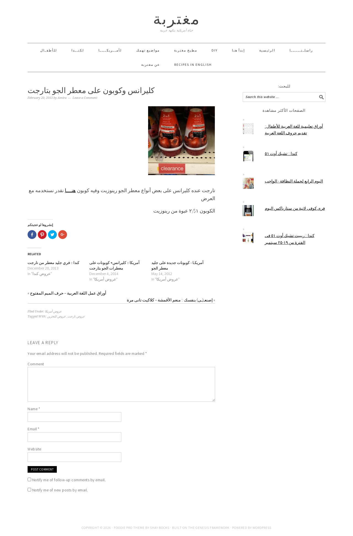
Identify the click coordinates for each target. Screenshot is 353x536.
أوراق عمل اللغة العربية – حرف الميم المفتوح (68, 293)
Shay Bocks (159, 528)
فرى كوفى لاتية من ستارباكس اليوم (295, 208)
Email (33, 428)
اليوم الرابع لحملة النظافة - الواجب (294, 181)
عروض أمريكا (53, 311)
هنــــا (70, 190)
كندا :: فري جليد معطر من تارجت (53, 262)
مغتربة (176, 18)
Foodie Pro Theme (129, 528)
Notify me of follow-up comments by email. (69, 479)
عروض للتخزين (56, 316)
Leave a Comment (85, 98)
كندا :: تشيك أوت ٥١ (281, 153)
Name (34, 408)
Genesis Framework (212, 528)
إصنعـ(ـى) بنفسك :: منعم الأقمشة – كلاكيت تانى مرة (170, 300)
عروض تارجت (76, 316)
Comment (36, 363)
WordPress (262, 528)
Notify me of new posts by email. (60, 490)
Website (34, 449)
